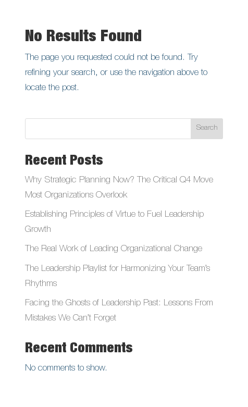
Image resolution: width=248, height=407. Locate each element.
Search (207, 128)
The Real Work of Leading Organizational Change (113, 249)
